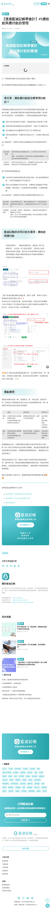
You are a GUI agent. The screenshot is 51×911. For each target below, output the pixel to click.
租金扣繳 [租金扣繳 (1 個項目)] (22, 783)
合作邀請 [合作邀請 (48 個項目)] (15, 772)
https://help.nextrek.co (20, 600)
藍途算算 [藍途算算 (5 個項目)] (10, 787)
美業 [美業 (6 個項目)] (43, 783)
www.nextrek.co (18, 598)
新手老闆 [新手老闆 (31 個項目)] (21, 776)
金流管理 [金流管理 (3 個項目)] (10, 791)
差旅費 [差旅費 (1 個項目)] (4, 776)
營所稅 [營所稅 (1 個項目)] (11, 780)
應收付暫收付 (11, 503)
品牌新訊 (5, 871)
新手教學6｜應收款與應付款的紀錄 (19, 494)
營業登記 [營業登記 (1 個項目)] (18, 780)
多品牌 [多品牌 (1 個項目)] (41, 772)
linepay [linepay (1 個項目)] (4, 768)
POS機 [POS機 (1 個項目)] (10, 768)
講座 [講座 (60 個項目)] (24, 787)
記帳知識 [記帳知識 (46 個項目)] (18, 787)
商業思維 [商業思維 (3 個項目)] (22, 772)
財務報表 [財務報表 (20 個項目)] (29, 787)
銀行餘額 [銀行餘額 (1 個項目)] (23, 791)
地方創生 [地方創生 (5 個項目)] (29, 772)
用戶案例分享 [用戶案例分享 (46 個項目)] (14, 783)
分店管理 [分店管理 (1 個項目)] (32, 768)
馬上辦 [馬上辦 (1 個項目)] (44, 791)
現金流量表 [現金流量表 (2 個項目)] (6, 783)
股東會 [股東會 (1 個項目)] (4, 787)
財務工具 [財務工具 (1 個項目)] (36, 787)
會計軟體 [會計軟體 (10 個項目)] (34, 776)
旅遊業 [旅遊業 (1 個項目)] (28, 776)
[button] (48, 3)
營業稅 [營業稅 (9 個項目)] (24, 780)
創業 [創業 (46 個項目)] (38, 768)
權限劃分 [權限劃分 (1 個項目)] (41, 776)
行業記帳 (5, 867)
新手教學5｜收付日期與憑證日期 (18, 498)
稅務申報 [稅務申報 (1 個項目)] (29, 783)
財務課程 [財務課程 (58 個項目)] (44, 787)
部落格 (13, 5)
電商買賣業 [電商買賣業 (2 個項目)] (32, 791)
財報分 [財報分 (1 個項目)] (4, 791)
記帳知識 (5, 553)
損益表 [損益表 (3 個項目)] (10, 776)
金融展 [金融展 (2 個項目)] (17, 791)
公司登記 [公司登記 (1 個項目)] (25, 768)
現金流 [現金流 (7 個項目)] (30, 780)
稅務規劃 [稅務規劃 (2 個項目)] (37, 783)
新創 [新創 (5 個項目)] (15, 776)
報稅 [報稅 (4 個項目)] (36, 772)
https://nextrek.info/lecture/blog (22, 602)
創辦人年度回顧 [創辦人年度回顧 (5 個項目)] (7, 772)
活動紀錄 (5, 864)
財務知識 (5, 14)
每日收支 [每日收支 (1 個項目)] (5, 780)
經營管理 (5, 874)
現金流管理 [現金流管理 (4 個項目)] (37, 780)
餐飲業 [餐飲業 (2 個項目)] (38, 791)
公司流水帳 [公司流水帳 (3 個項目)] (18, 768)
